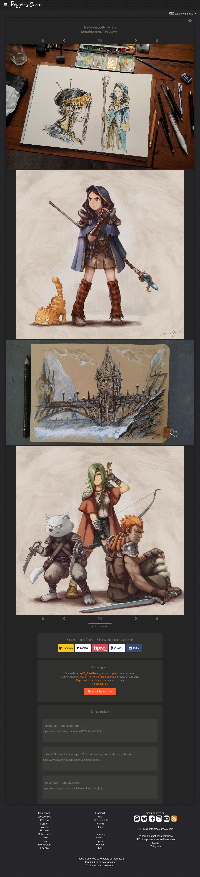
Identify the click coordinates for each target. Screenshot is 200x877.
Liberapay (100, 834)
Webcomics (44, 816)
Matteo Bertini (107, 27)
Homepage (44, 813)
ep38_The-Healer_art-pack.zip (107, 673)
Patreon (100, 837)
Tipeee (100, 841)
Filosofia (44, 827)
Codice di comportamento (100, 865)
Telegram (155, 846)
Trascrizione (101, 626)
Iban (100, 848)
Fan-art (44, 823)
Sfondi (99, 827)
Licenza (44, 848)
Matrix (155, 843)
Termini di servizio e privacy (100, 862)
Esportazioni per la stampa (100, 680)
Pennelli (100, 823)
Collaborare (44, 834)
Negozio (44, 837)
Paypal (100, 844)
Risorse (44, 830)
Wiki (100, 816)
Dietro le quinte (100, 820)
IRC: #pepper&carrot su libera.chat (155, 839)
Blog (44, 841)
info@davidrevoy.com (161, 829)
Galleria (44, 820)
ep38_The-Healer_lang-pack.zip (109, 676)
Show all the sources (100, 691)
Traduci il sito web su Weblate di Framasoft (100, 858)
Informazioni (44, 844)
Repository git (100, 683)
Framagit (100, 813)
